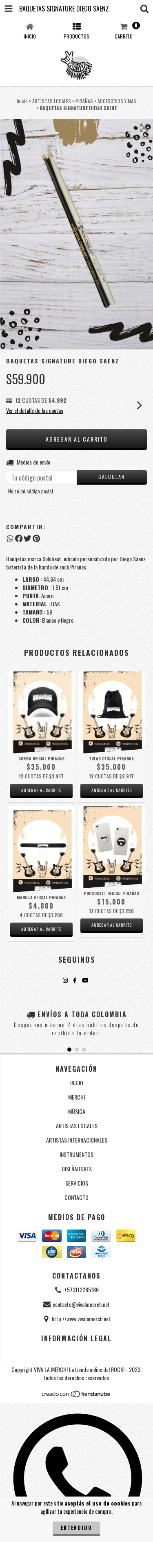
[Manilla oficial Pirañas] (41, 849)
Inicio (22, 101)
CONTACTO (76, 1197)
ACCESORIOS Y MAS (117, 101)
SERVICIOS (76, 1183)
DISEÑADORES (77, 1168)
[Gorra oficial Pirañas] (41, 712)
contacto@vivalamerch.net (81, 1304)
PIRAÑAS (84, 101)
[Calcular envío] (112, 477)
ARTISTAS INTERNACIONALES (76, 1140)
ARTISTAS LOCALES (51, 101)
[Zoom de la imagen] (144, 128)
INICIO (76, 1082)
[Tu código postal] (41, 477)
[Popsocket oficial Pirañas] (111, 847)
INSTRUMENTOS (76, 1154)
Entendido (76, 1527)
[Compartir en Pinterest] (36, 538)
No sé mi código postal (30, 491)
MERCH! (76, 1097)
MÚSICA (76, 1111)
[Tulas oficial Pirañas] (111, 712)
